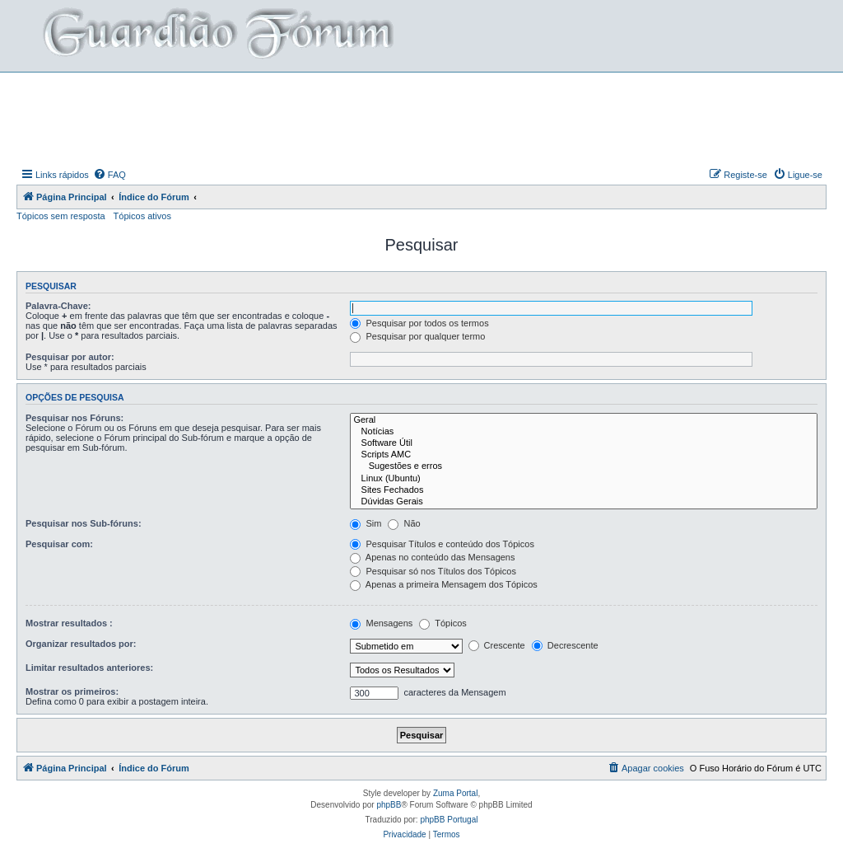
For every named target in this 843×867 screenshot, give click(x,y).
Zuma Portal (455, 793)
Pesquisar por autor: (70, 357)
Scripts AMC (584, 455)
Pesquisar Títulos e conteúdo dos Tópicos (442, 544)
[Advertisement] (421, 118)
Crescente (496, 645)
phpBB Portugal (448, 819)
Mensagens (381, 623)
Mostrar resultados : (69, 623)
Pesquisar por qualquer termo (417, 336)
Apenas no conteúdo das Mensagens (432, 557)
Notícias (584, 432)
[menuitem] (109, 175)
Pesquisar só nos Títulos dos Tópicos (432, 571)
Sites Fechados (584, 490)
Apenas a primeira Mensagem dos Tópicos (443, 584)
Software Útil (584, 443)
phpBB (388, 804)
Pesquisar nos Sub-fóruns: (84, 523)
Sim (365, 523)
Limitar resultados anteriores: (89, 668)
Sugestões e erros (584, 466)
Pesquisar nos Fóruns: (74, 418)
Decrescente (565, 645)
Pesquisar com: (59, 544)
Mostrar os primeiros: (72, 691)
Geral (584, 420)
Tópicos (442, 623)
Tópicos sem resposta (60, 216)
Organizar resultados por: (81, 644)
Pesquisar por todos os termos (419, 323)
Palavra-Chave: (58, 306)
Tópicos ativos (142, 216)
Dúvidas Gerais (584, 502)
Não (404, 523)
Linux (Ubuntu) (584, 479)
